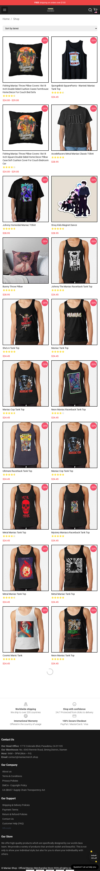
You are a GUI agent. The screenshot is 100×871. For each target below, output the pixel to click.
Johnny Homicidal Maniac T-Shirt (19, 225)
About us (6, 771)
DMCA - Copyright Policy (14, 785)
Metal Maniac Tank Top (14, 532)
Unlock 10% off (94, 857)
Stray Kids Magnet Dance (64, 225)
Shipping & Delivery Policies (16, 805)
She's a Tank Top (11, 348)
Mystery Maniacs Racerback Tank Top (70, 532)
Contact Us (8, 819)
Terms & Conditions (12, 776)
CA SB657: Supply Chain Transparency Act (23, 790)
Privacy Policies (10, 780)
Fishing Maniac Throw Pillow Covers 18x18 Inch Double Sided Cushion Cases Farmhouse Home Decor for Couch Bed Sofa (25, 89)
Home (6, 19)
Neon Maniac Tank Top (62, 655)
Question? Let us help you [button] (84, 867)
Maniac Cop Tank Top (13, 409)
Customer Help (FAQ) (13, 823)
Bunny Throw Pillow (13, 286)
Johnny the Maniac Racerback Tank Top (71, 286)
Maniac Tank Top (60, 348)
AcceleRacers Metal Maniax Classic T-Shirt (72, 153)
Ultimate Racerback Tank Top (17, 471)
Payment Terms (10, 809)
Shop (16, 19)
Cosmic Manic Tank (12, 655)
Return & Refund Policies (14, 814)
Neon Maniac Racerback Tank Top (68, 409)
